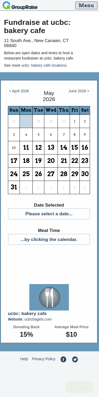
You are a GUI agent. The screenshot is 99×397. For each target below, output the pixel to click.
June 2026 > (79, 91)
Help (24, 359)
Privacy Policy (43, 359)
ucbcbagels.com (29, 319)
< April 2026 (19, 91)
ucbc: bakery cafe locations (43, 65)
